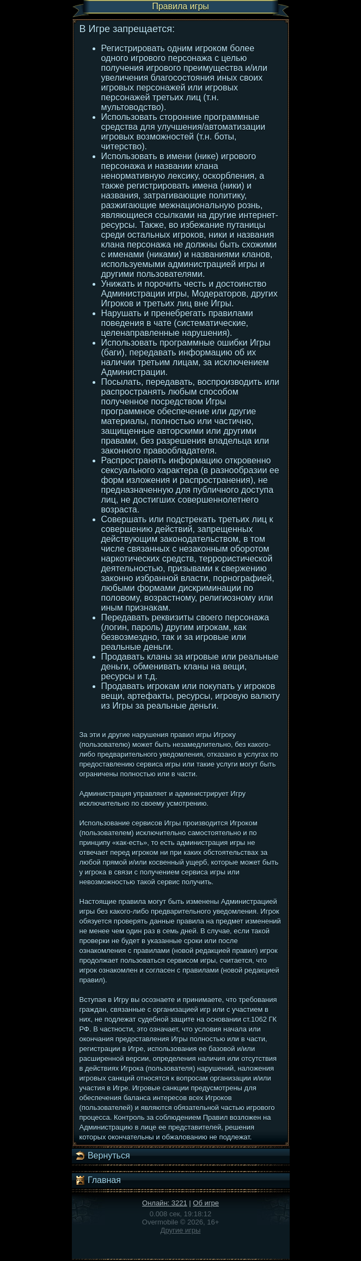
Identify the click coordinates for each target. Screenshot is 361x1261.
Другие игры (181, 1230)
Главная (98, 1180)
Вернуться (102, 1155)
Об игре (206, 1203)
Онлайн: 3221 (164, 1203)
